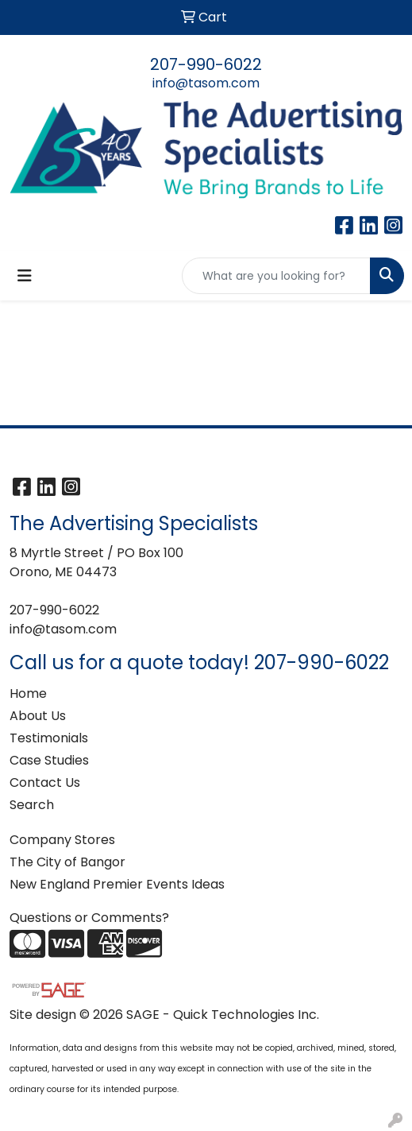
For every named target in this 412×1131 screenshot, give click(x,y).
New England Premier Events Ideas (117, 884)
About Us (38, 716)
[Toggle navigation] (24, 276)
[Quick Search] (276, 276)
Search (32, 805)
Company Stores (62, 840)
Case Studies (49, 760)
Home (28, 693)
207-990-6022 (206, 64)
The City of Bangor (67, 862)
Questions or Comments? (89, 917)
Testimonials (49, 738)
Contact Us (45, 782)
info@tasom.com (206, 83)
